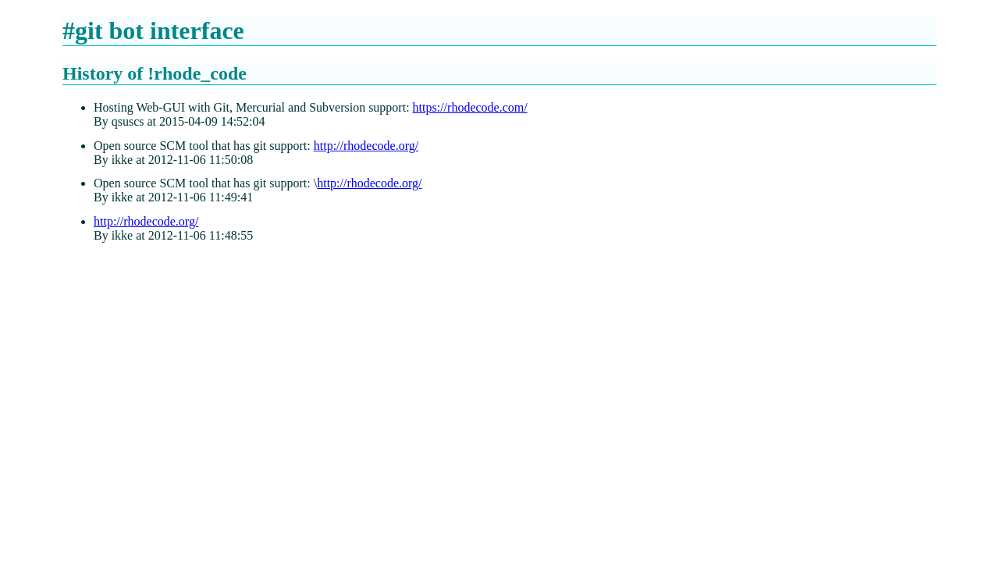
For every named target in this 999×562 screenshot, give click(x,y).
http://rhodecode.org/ (366, 145)
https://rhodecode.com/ (470, 107)
